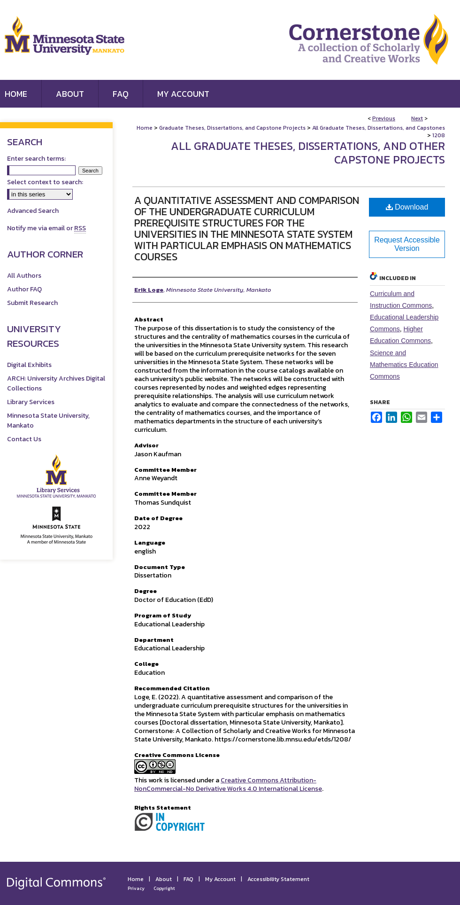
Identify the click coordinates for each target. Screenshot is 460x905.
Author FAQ (24, 289)
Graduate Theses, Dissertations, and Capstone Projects (232, 128)
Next (417, 118)
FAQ (188, 879)
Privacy (136, 888)
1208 (438, 135)
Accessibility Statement (278, 879)
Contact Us (24, 439)
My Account (220, 879)
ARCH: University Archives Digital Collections (56, 383)
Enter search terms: (36, 159)
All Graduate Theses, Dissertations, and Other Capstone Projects (308, 153)
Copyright (164, 888)
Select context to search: (45, 182)
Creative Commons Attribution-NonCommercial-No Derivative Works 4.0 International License (228, 784)
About (163, 879)
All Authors (24, 276)
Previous (383, 118)
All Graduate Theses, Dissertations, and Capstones (378, 128)
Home (145, 128)
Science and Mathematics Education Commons (404, 364)
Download (407, 207)
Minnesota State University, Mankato (48, 420)
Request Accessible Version (407, 244)
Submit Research (32, 303)
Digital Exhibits (29, 365)
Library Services (30, 402)
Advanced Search (33, 211)
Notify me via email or (46, 228)
